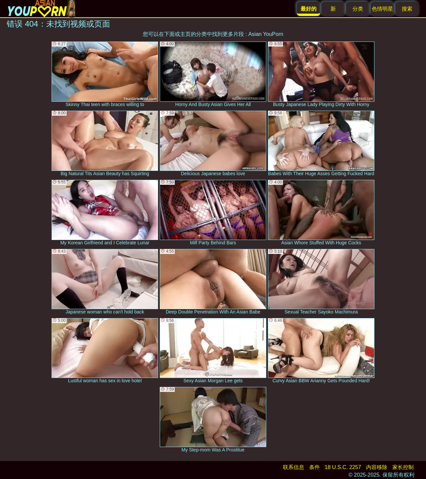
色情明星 (382, 9)
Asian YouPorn (265, 34)
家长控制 (403, 467)
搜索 (407, 9)
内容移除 (376, 467)
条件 (314, 467)
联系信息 (293, 467)
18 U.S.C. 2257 (343, 467)
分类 (357, 9)
